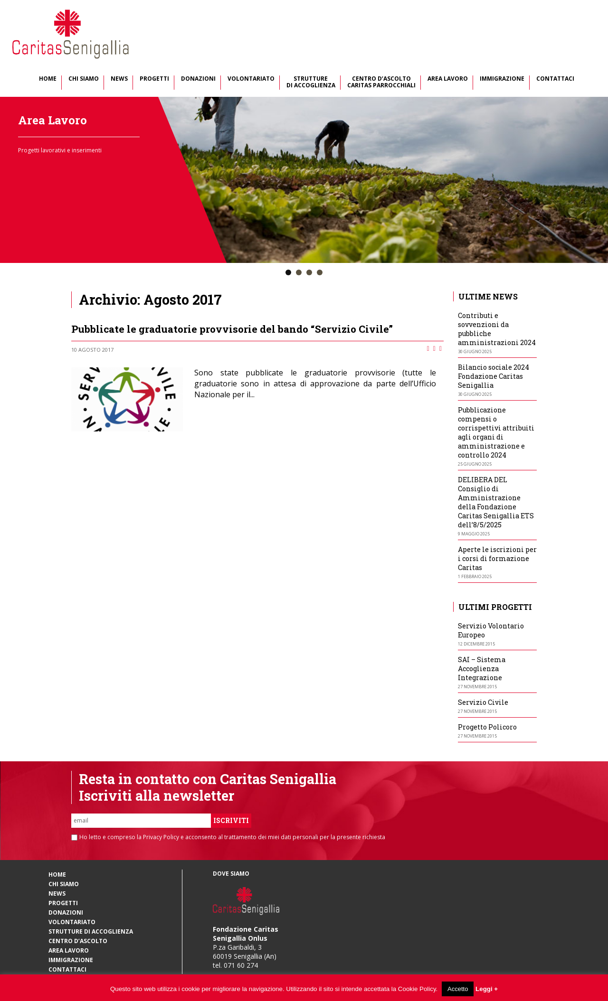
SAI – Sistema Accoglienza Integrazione (481, 668)
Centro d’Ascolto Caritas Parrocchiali (381, 82)
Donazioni (198, 79)
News (119, 79)
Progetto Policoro (487, 726)
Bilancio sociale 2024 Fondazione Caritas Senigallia (493, 376)
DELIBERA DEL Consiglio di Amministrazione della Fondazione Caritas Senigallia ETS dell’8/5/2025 (496, 502)
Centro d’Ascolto (77, 941)
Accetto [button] (457, 988)
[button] (288, 273)
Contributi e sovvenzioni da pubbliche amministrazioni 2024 (497, 329)
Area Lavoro (448, 79)
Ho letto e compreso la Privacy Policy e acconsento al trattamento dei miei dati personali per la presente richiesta (232, 837)
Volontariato (251, 79)
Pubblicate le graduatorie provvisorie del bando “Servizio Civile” (232, 329)
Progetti (154, 79)
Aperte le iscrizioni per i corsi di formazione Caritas (497, 558)
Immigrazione (502, 79)
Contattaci (555, 79)
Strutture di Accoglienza (310, 82)
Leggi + (486, 988)
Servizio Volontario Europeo (491, 630)
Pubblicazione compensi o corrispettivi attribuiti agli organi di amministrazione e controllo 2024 (496, 432)
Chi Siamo (83, 79)
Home (48, 79)
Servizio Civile (483, 702)
